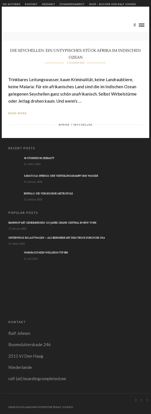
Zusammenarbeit (72, 4)
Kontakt (31, 4)
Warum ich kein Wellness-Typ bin (46, 252)
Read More (17, 113)
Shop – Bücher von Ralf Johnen (112, 4)
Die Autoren (12, 4)
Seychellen (83, 124)
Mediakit (48, 4)
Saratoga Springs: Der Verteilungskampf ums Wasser (61, 176)
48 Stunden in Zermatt (39, 158)
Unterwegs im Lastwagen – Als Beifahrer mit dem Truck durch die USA (56, 238)
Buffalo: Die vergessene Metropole (48, 193)
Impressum (10, 11)
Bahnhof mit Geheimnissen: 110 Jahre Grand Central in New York (52, 222)
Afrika (64, 124)
